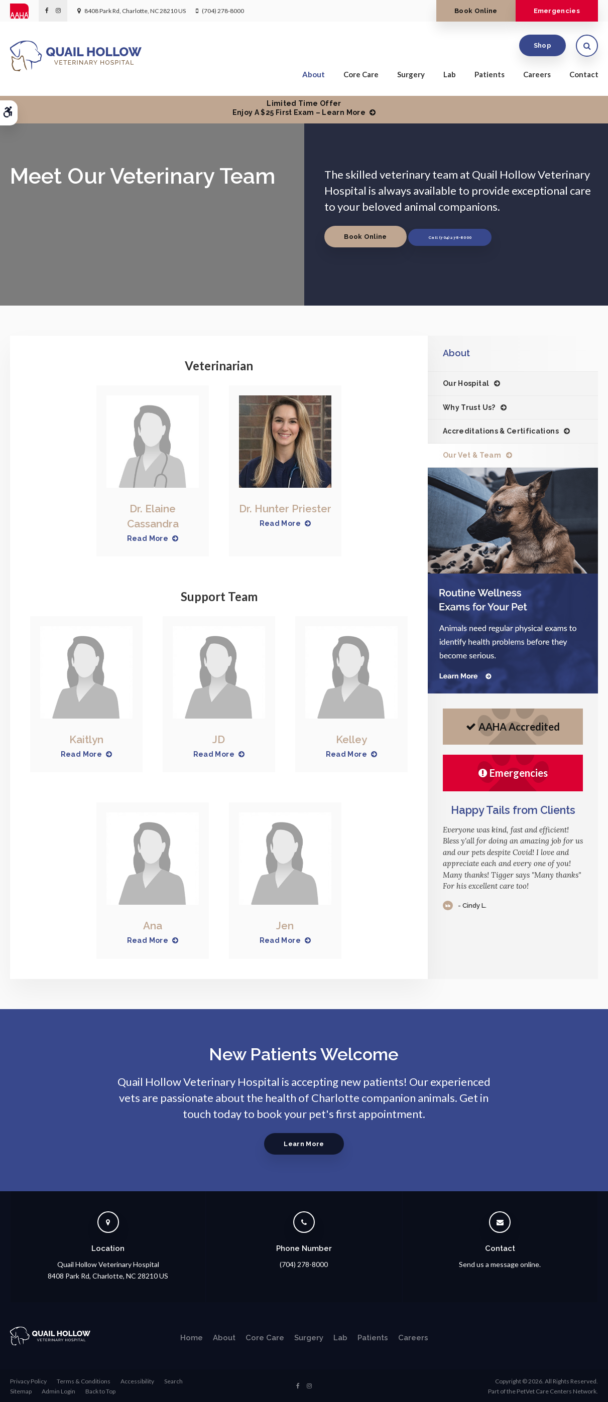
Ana (153, 924)
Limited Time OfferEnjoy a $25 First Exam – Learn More (299, 107)
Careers (537, 76)
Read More (147, 537)
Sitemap (21, 1389)
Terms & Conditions (83, 1379)
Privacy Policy (28, 1379)
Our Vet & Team (472, 455)
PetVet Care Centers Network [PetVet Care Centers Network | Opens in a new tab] (556, 1389)
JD (218, 739)
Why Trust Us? (469, 407)
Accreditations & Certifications (501, 431)
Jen (285, 924)
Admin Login (58, 1389)
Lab (449, 76)
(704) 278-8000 (223, 11)
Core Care (361, 76)
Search (173, 1379)
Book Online (463, 11)
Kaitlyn (86, 739)
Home (191, 1336)
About (313, 76)
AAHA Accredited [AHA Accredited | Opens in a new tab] (513, 727)
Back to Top (100, 1389)
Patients (489, 76)
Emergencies (552, 11)
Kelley (351, 739)
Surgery (411, 76)
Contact (583, 76)
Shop (542, 47)
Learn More (304, 1142)
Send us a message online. (500, 1262)
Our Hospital (466, 383)
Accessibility (137, 1379)
